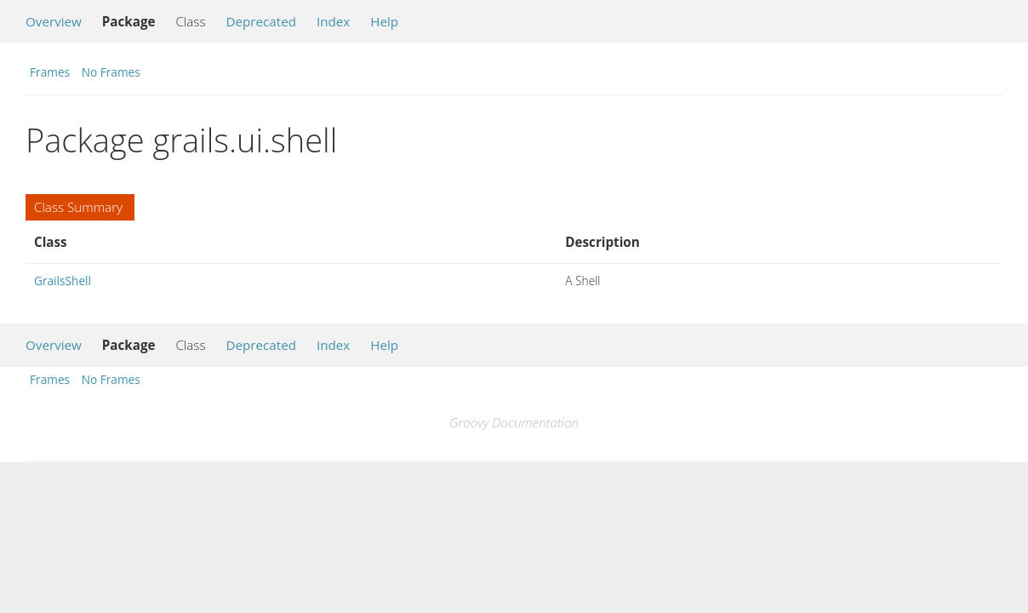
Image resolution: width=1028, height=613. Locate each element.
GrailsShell (62, 280)
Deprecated (261, 21)
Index (333, 21)
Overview (54, 21)
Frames (50, 72)
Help (384, 21)
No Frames (111, 72)
